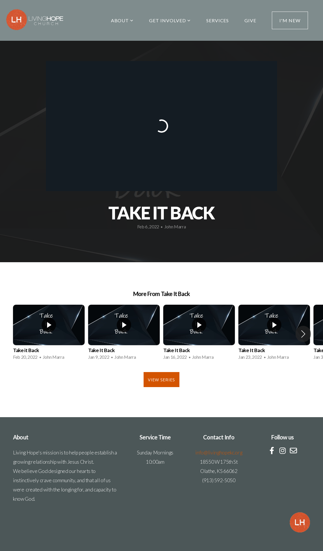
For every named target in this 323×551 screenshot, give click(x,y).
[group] (49, 334)
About (122, 20)
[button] (303, 334)
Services (217, 20)
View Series (161, 379)
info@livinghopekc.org (218, 453)
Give (250, 20)
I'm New (289, 20)
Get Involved (169, 20)
